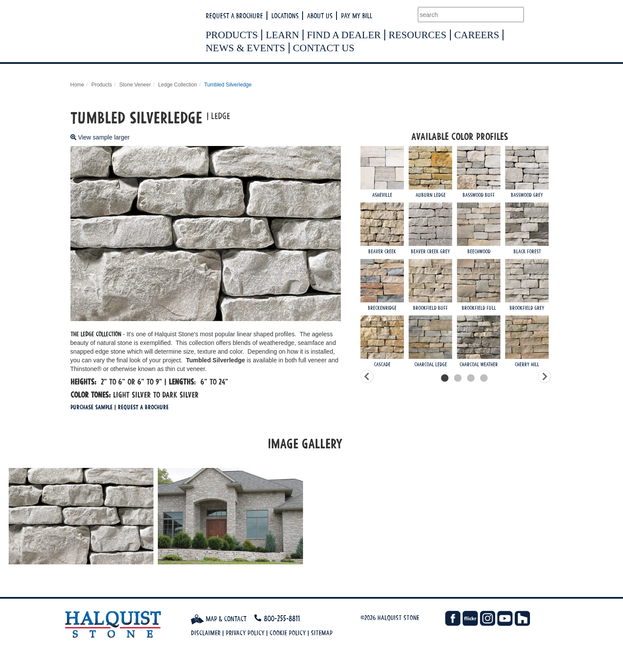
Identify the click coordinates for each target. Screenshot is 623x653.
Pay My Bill (356, 15)
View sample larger (100, 137)
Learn (282, 35)
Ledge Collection (177, 85)
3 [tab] (470, 378)
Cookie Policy (288, 633)
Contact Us (324, 48)
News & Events (245, 48)
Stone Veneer (135, 85)
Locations (285, 15)
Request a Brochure (234, 15)
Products (232, 35)
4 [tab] (484, 378)
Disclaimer (205, 633)
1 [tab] (444, 378)
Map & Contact (219, 618)
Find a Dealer (344, 35)
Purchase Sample (91, 407)
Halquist (158, 33)
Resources (417, 35)
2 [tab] (457, 378)
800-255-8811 (282, 618)
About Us (320, 15)
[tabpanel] (464, 259)
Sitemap (322, 633)
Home (77, 85)
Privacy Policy (245, 633)
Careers (477, 35)
